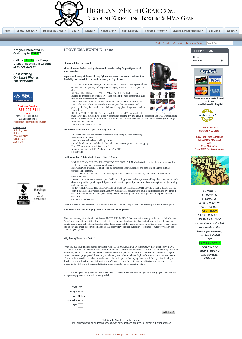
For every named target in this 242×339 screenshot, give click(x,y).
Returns (17, 133)
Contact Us (19, 139)
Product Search (162, 43)
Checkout (177, 43)
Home (98, 334)
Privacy (143, 334)
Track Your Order (194, 43)
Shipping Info (20, 130)
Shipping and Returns (127, 334)
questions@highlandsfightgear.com (29, 122)
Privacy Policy (20, 136)
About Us (18, 141)
